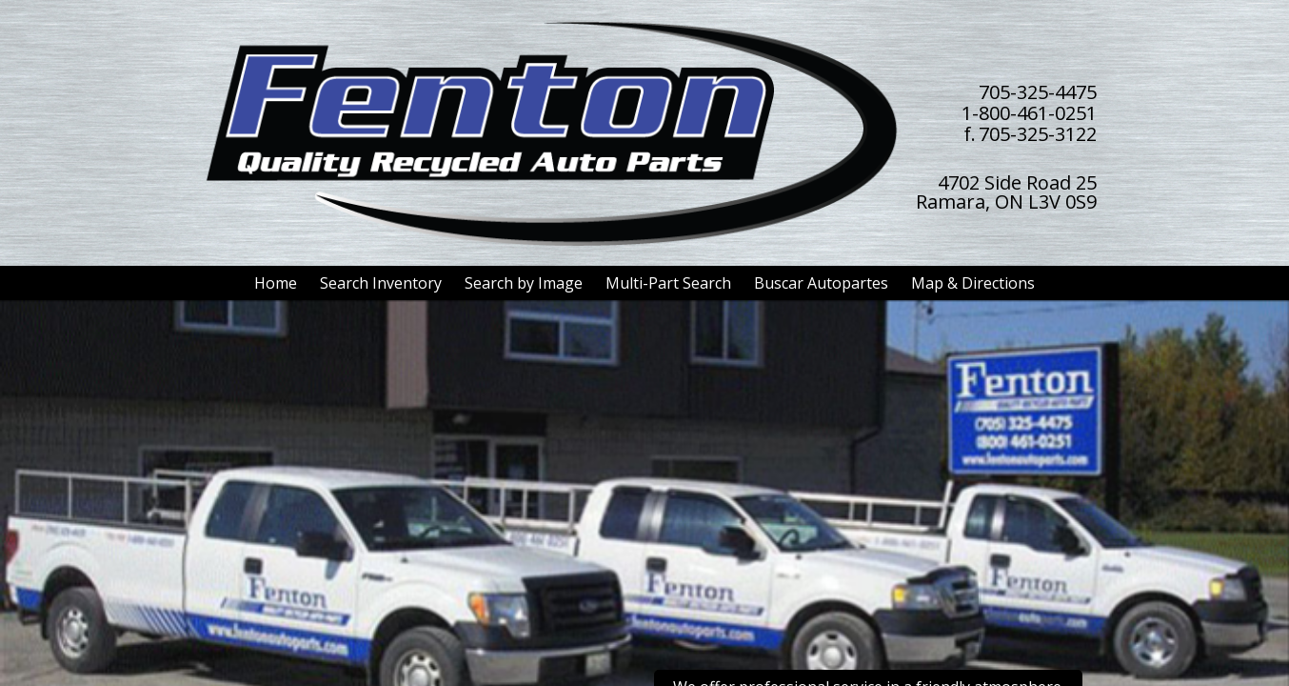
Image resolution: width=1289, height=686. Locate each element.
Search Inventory (381, 282)
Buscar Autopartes (821, 282)
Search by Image (524, 282)
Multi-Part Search (668, 282)
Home (275, 282)
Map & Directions (973, 282)
